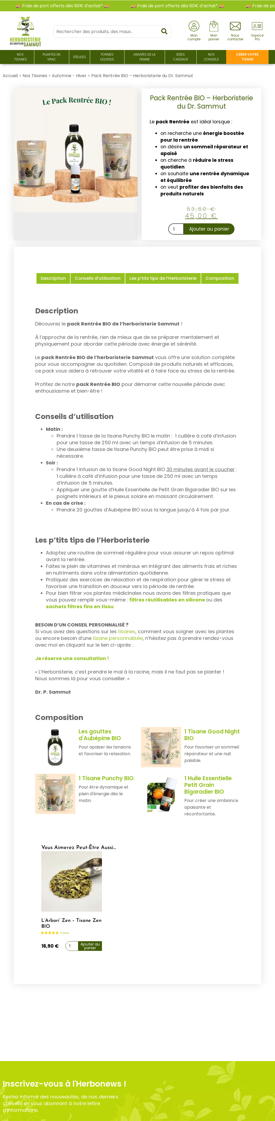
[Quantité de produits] (176, 229)
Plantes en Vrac (51, 57)
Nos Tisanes (20, 57)
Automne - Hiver (69, 76)
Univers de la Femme (144, 57)
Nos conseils (211, 57)
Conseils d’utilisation (97, 278)
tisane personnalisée (118, 638)
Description (53, 278)
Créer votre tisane (247, 57)
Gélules (79, 57)
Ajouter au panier (209, 229)
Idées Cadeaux (180, 57)
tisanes (126, 631)
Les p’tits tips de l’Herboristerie (163, 278)
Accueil (10, 76)
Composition (220, 278)
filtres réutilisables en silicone (167, 599)
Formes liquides (107, 57)
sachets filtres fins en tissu (79, 606)
